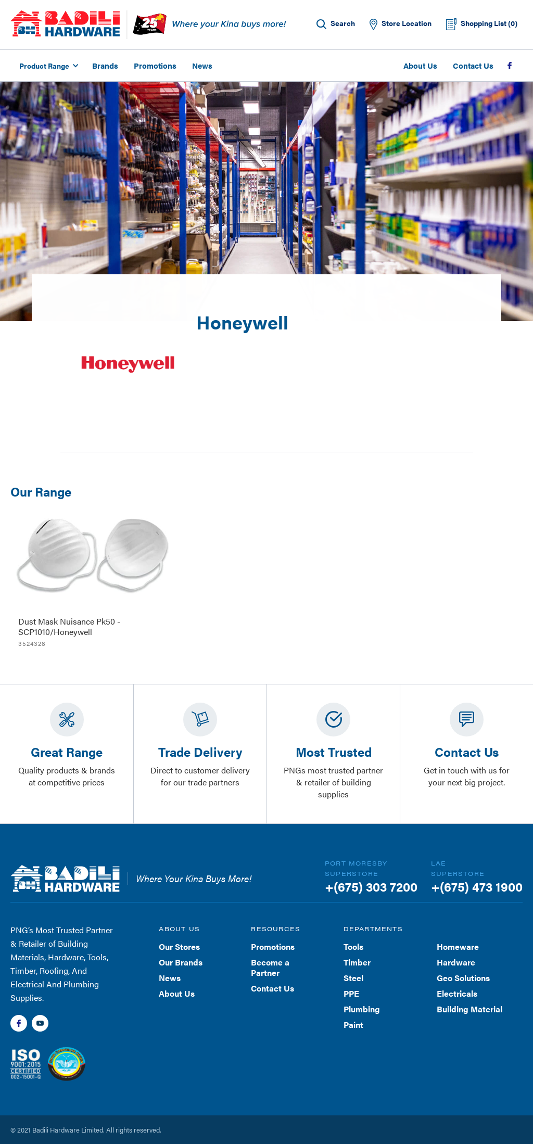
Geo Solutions (463, 978)
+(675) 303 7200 (371, 886)
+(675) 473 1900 (477, 886)
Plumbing (362, 1009)
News (202, 65)
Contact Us (473, 65)
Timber (357, 962)
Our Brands (180, 962)
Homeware (458, 946)
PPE (351, 993)
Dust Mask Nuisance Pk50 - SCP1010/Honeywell (69, 626)
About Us (420, 65)
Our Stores (179, 946)
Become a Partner (270, 967)
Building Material (469, 1009)
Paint (353, 1025)
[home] (65, 23)
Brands (105, 65)
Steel (353, 978)
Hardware (456, 962)
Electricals (457, 993)
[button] (47, 65)
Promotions (155, 65)
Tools (353, 946)
